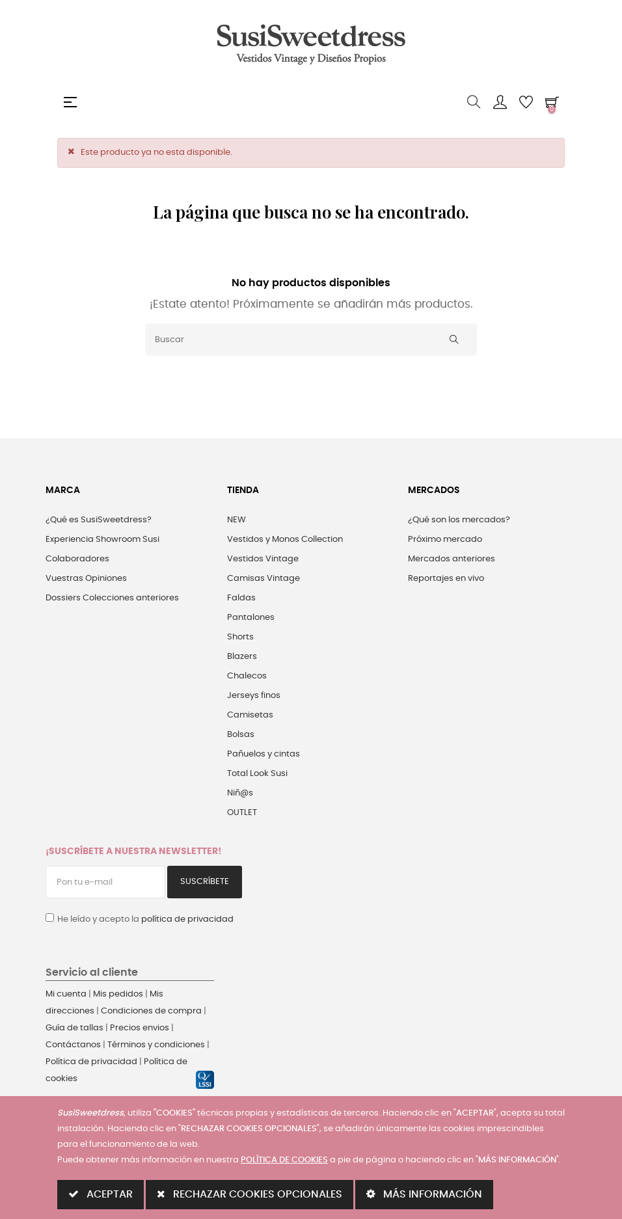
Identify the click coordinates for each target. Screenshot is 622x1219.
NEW (236, 520)
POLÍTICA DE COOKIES (284, 1160)
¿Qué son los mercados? (459, 520)
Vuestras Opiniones (86, 578)
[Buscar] (311, 340)
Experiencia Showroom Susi (102, 539)
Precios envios (139, 1028)
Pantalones (251, 617)
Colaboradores (77, 559)
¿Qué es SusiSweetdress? (99, 520)
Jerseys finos (253, 695)
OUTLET (242, 813)
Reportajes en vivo (446, 578)
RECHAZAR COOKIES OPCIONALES (249, 1193)
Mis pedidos (118, 994)
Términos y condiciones (156, 1045)
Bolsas (240, 734)
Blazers (242, 656)
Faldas (241, 598)
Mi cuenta (66, 994)
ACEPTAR (100, 1193)
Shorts (240, 637)
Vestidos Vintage (263, 559)
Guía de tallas (74, 1028)
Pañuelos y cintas (263, 754)
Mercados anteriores (451, 559)
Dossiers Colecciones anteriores (112, 598)
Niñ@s (240, 793)
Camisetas (250, 715)
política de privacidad (187, 919)
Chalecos (247, 676)
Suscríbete (204, 881)
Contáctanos (73, 1045)
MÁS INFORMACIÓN (424, 1193)
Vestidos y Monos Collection (285, 539)
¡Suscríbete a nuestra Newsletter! (133, 851)
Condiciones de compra (151, 1011)
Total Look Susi (257, 774)
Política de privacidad (91, 1062)
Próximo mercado (445, 539)
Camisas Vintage (263, 578)
